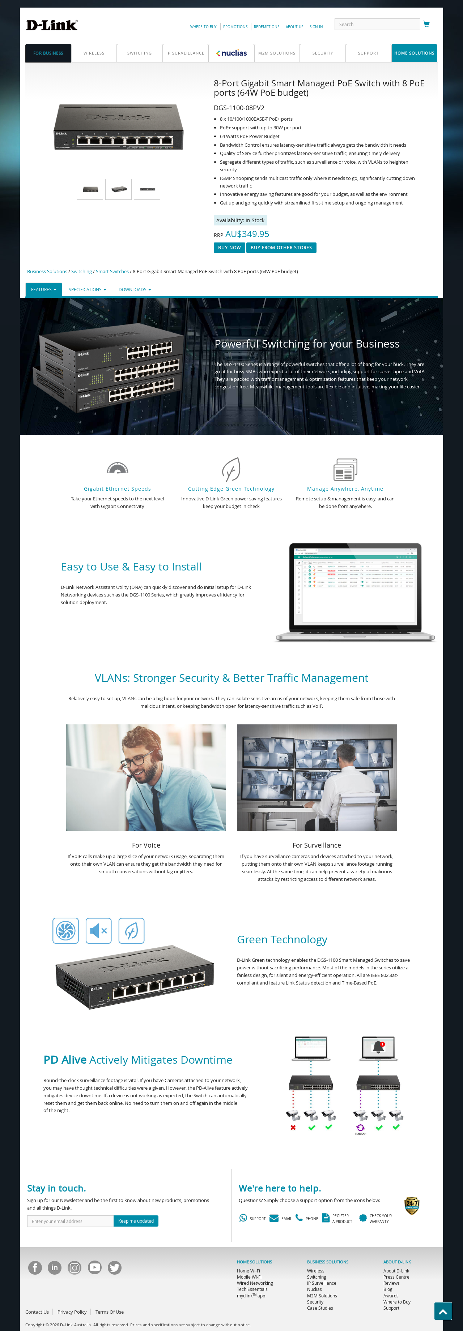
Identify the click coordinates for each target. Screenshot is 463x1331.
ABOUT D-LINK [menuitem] (397, 1262)
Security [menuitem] (315, 1302)
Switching (139, 53)
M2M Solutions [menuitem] (322, 1295)
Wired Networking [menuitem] (255, 1283)
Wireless (94, 53)
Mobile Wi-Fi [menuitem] (249, 1277)
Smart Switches (112, 271)
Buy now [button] (229, 247)
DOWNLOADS (135, 289)
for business (48, 53)
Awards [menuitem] (391, 1295)
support (368, 53)
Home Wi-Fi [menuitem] (248, 1271)
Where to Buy (203, 27)
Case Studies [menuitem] (320, 1308)
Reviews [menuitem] (391, 1283)
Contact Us (37, 1312)
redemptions (266, 27)
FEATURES (43, 289)
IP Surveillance (185, 53)
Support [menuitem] (391, 1308)
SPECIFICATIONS (87, 289)
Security (323, 53)
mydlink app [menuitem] (251, 1295)
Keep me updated (136, 1221)
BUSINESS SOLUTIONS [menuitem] (327, 1262)
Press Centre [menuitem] (396, 1277)
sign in (316, 27)
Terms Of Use (109, 1312)
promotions (235, 27)
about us (294, 27)
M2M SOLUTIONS (277, 53)
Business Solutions (47, 271)
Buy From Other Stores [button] (281, 247)
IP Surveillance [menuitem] (321, 1283)
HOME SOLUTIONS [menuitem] (254, 1262)
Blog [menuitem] (387, 1289)
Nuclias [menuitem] (314, 1289)
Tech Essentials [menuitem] (252, 1289)
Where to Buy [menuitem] (397, 1302)
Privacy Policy (72, 1312)
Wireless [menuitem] (315, 1271)
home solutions (414, 53)
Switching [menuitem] (316, 1277)
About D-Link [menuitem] (396, 1271)
